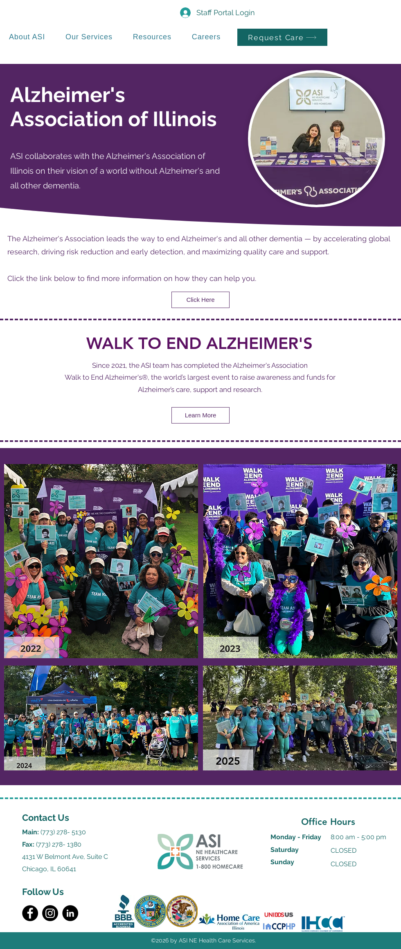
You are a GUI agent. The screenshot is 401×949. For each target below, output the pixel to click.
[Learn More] (200, 415)
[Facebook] (30, 913)
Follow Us (43, 891)
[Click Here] (200, 300)
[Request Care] (282, 37)
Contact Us (45, 817)
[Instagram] (50, 913)
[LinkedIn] (70, 913)
